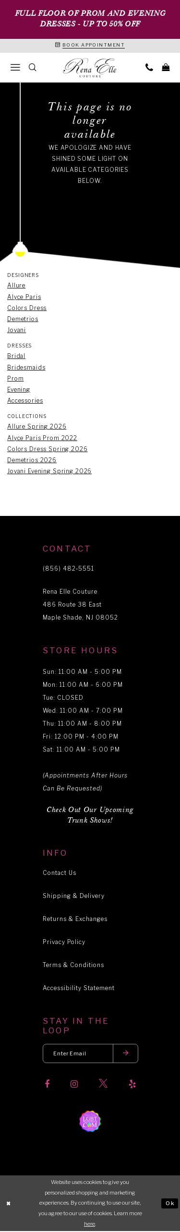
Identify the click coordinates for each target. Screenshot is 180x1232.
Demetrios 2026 (32, 460)
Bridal (16, 356)
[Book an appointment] (90, 46)
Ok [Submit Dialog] (170, 1203)
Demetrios (22, 319)
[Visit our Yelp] (132, 1084)
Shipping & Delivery (74, 896)
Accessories (25, 401)
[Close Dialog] (8, 1203)
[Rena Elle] (90, 68)
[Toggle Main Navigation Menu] (15, 67)
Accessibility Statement (79, 988)
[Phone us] (149, 68)
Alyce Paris (24, 297)
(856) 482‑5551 (68, 569)
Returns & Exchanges (75, 919)
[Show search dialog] (32, 68)
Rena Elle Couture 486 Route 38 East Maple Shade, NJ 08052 (80, 605)
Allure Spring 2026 (36, 427)
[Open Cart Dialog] (165, 68)
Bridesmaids (26, 367)
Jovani (16, 330)
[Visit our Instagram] (74, 1084)
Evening (18, 390)
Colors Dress (27, 308)
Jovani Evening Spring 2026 (49, 471)
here (89, 1224)
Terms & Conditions (73, 965)
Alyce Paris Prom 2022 (42, 438)
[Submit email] (126, 1054)
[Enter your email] (91, 1054)
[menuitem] (15, 67)
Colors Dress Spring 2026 (47, 449)
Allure (16, 286)
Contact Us (59, 873)
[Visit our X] (103, 1085)
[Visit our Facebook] (47, 1084)
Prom (15, 379)
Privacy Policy (64, 942)
